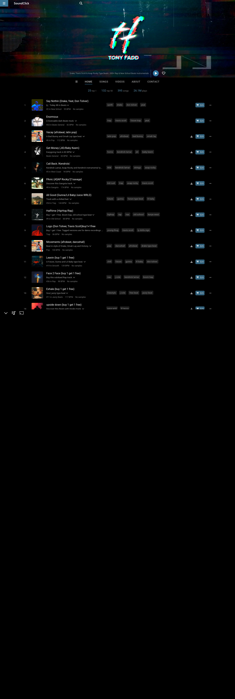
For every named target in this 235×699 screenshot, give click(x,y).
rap (120, 208)
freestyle (112, 283)
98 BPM (60, 272)
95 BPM (66, 109)
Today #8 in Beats (55, 105)
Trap (47, 228)
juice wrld (112, 298)
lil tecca (125, 298)
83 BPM (63, 153)
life (33, 554)
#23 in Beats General (54, 124)
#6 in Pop (49, 139)
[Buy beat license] (201, 105)
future (111, 194)
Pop (47, 243)
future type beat (136, 194)
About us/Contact (29, 679)
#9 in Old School (52, 213)
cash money (199, 548)
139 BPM (65, 258)
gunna (121, 194)
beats (61, 548)
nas (128, 208)
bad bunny (138, 134)
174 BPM (64, 183)
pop (110, 238)
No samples (77, 109)
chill (110, 253)
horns (111, 149)
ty (119, 313)
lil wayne (166, 548)
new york (86, 548)
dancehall (121, 238)
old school (139, 208)
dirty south (134, 548)
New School (50, 317)
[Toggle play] (24, 105)
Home (88, 81)
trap (110, 119)
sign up (173, 527)
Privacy (78, 679)
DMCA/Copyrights (61, 679)
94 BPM (66, 168)
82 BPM (69, 124)
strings (138, 164)
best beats (76, 554)
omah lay (152, 134)
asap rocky (151, 164)
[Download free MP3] (192, 134)
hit (51, 554)
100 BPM (55, 243)
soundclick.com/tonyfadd (38, 483)
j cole (118, 268)
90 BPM (61, 317)
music (37, 548)
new (46, 548)
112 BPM (60, 139)
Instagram (30, 492)
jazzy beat (148, 283)
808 (110, 164)
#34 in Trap (50, 198)
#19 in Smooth (51, 258)
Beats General (51, 153)
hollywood (61, 554)
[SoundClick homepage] (21, 3)
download (73, 548)
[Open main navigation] (4, 3)
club (96, 548)
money (147, 548)
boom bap (149, 268)
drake (120, 104)
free (53, 548)
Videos (120, 81)
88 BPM (65, 213)
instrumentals (117, 548)
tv (46, 554)
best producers (93, 554)
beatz (186, 548)
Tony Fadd (26, 465)
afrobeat (125, 134)
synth (110, 104)
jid (137, 149)
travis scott (121, 119)
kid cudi (112, 179)
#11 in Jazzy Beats (53, 287)
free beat (134, 283)
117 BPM (68, 287)
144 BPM (62, 198)
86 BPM (55, 228)
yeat (144, 104)
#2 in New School (53, 109)
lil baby (151, 194)
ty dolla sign (144, 223)
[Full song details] (211, 105)
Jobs (45, 679)
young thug (113, 223)
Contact (153, 81)
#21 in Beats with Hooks (56, 302)
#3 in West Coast (52, 168)
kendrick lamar (125, 149)
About (136, 81)
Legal (88, 679)
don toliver (132, 104)
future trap (136, 119)
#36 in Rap (50, 272)
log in (185, 527)
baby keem (148, 149)
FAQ (13, 679)
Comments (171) (172, 465)
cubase (24, 554)
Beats (28, 475)
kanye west (153, 208)
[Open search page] (231, 3)
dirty (104, 548)
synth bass (129, 313)
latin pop (112, 134)
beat (156, 548)
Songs (103, 81)
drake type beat (149, 238)
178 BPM (73, 302)
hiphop (111, 208)
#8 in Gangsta (51, 183)
